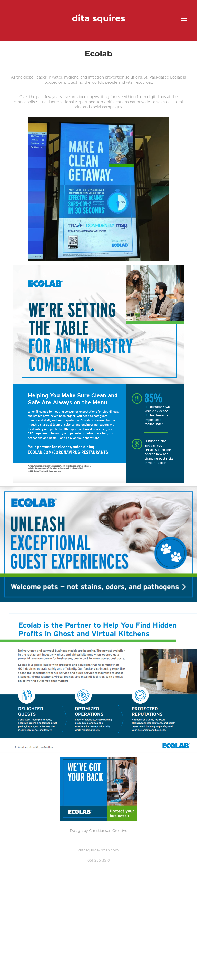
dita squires (98, 18)
